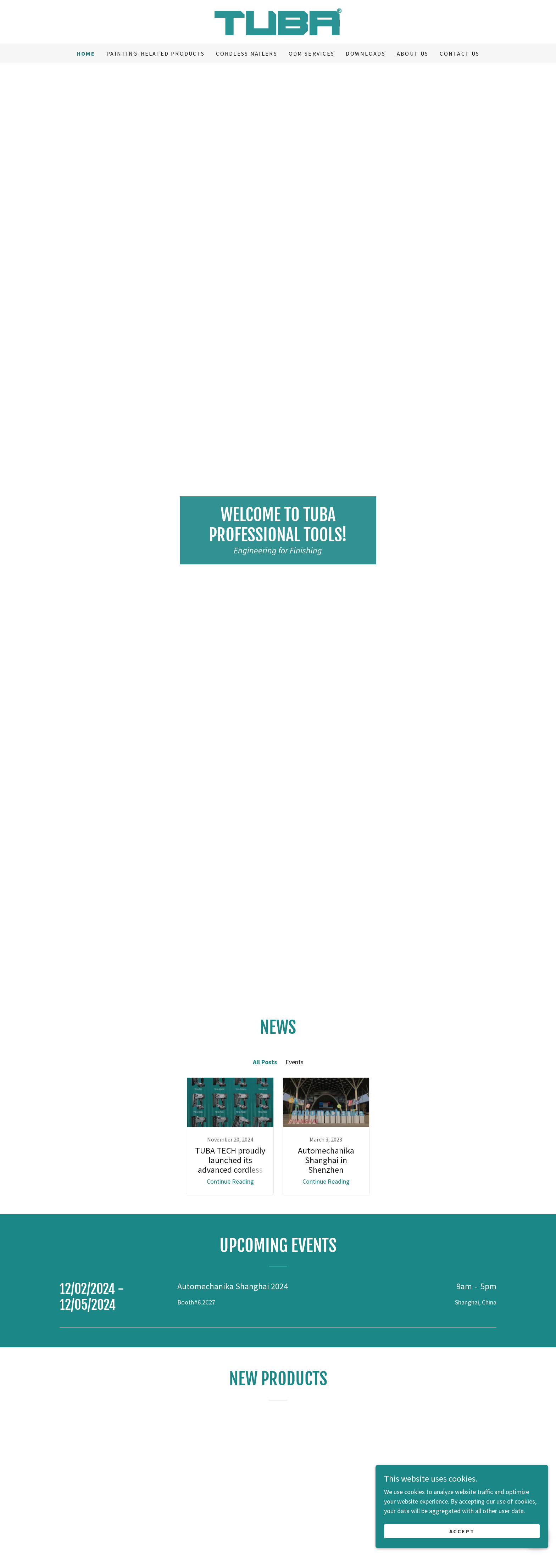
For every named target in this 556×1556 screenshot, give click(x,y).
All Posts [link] (265, 1062)
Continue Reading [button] (230, 1181)
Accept (476, 1530)
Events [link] (294, 1062)
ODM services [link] (311, 53)
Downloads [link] (365, 53)
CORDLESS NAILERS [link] (246, 53)
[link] (278, 21)
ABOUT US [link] (412, 53)
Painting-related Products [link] (155, 53)
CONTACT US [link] (459, 53)
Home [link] (86, 53)
